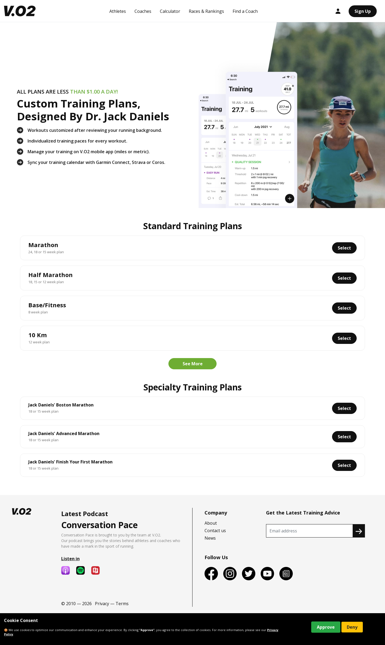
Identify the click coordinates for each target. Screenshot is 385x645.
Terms (122, 603)
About (211, 523)
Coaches (142, 11)
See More (193, 364)
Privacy (102, 603)
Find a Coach (245, 11)
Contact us (215, 530)
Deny (352, 627)
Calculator (170, 11)
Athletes (117, 11)
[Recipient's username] (309, 531)
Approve (326, 627)
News (210, 538)
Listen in (70, 559)
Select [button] (344, 248)
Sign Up (363, 11)
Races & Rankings (206, 11)
